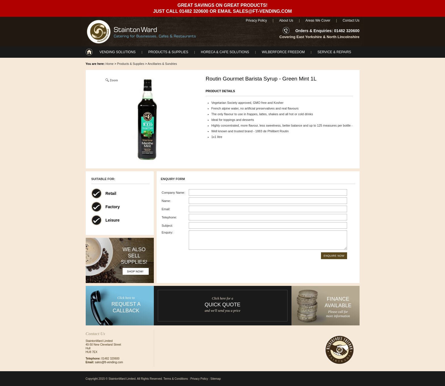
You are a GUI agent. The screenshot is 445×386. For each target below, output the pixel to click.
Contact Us (351, 20)
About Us (286, 20)
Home (110, 63)
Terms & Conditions (175, 378)
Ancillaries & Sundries (162, 63)
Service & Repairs (334, 52)
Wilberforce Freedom (283, 52)
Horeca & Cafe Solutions (225, 52)
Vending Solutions (118, 52)
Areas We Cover (317, 20)
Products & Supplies (168, 52)
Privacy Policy (256, 20)
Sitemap (215, 378)
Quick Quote (222, 304)
